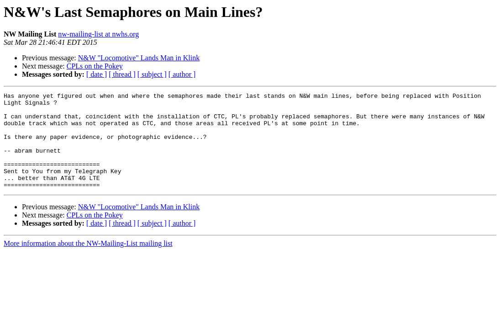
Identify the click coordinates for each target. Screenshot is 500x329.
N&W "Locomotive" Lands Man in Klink (139, 58)
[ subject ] (152, 74)
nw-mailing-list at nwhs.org (98, 34)
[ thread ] (122, 74)
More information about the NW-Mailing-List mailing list (88, 262)
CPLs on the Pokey (95, 66)
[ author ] (182, 74)
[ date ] (96, 74)
